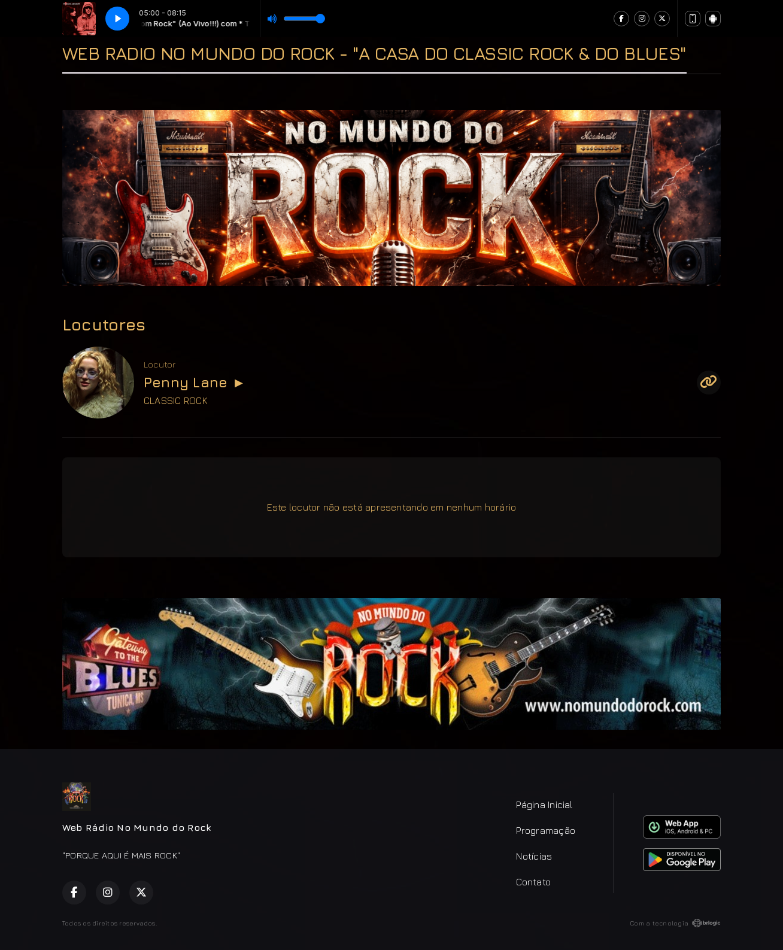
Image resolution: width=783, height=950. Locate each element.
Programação (545, 830)
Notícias (534, 856)
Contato (533, 881)
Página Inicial (544, 804)
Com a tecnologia (675, 923)
